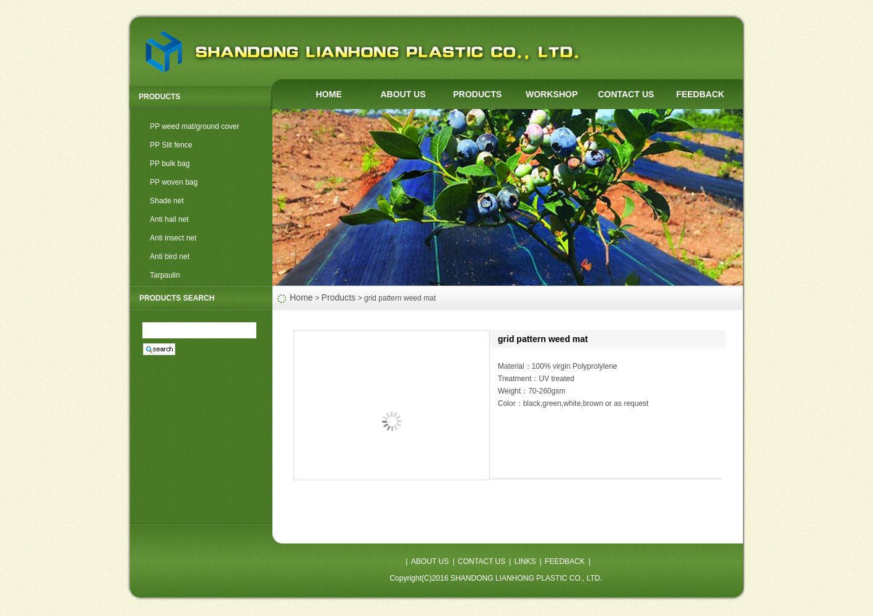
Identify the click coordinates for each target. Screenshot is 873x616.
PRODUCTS (477, 94)
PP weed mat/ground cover (195, 126)
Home (301, 297)
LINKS (525, 561)
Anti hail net (169, 219)
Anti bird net (169, 256)
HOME (329, 94)
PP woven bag (174, 182)
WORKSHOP (552, 94)
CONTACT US (626, 94)
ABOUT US (402, 94)
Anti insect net (173, 238)
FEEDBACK (700, 94)
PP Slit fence (171, 145)
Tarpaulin (165, 275)
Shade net (167, 200)
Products (338, 297)
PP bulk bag (170, 163)
